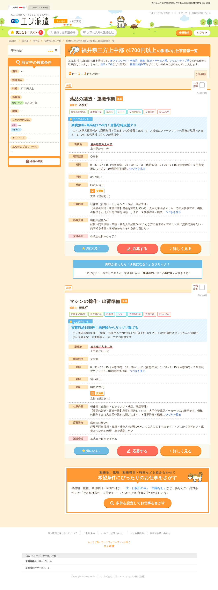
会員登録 (184, 32)
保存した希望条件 (64, 32)
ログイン (202, 32)
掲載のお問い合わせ (201, 13)
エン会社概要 (137, 533)
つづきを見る (137, 168)
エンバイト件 (39, 7)
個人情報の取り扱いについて (62, 533)
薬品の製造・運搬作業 (92, 99)
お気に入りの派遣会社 (100, 32)
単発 (110, 64)
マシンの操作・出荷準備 (95, 301)
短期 (102, 64)
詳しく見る (182, 249)
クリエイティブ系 (179, 60)
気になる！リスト (29, 32)
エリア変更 (75, 21)
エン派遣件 (17, 7)
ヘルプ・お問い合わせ (159, 13)
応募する (139, 249)
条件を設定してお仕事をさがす (140, 503)
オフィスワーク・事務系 (123, 60)
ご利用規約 (89, 533)
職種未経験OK (138, 64)
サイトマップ (181, 13)
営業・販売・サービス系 (153, 60)
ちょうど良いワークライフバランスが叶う (30, 15)
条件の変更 (36, 161)
